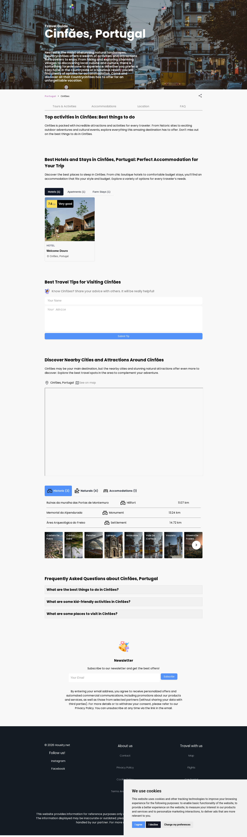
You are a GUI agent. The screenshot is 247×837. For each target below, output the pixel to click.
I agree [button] (138, 824)
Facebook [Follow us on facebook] (58, 770)
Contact (125, 757)
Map (191, 757)
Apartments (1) (77, 191)
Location (143, 106)
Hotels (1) (54, 191)
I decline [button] (153, 824)
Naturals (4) (90, 491)
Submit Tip (123, 336)
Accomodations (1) (125, 491)
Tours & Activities (64, 106)
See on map (85, 383)
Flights (191, 769)
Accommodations (104, 106)
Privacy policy (125, 769)
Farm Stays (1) (103, 191)
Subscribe (169, 678)
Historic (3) (59, 491)
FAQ (183, 106)
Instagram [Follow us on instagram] (58, 763)
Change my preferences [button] (177, 824)
